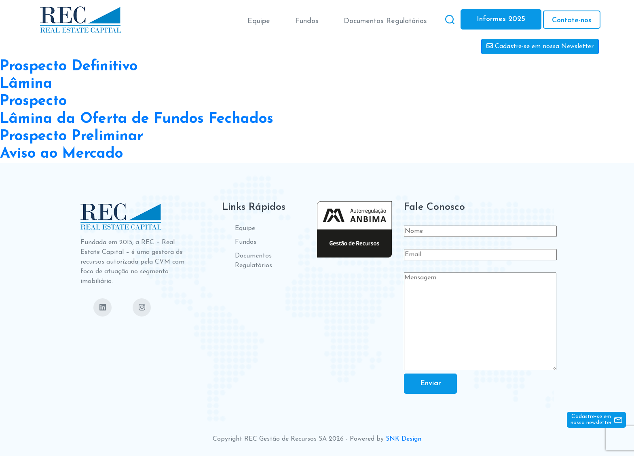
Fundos (306, 21)
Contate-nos (571, 20)
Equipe (258, 21)
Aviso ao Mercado (61, 154)
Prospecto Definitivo (68, 66)
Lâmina (26, 84)
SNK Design (403, 439)
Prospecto (33, 101)
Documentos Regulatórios (384, 21)
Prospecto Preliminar (71, 136)
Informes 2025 (500, 19)
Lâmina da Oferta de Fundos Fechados (136, 119)
